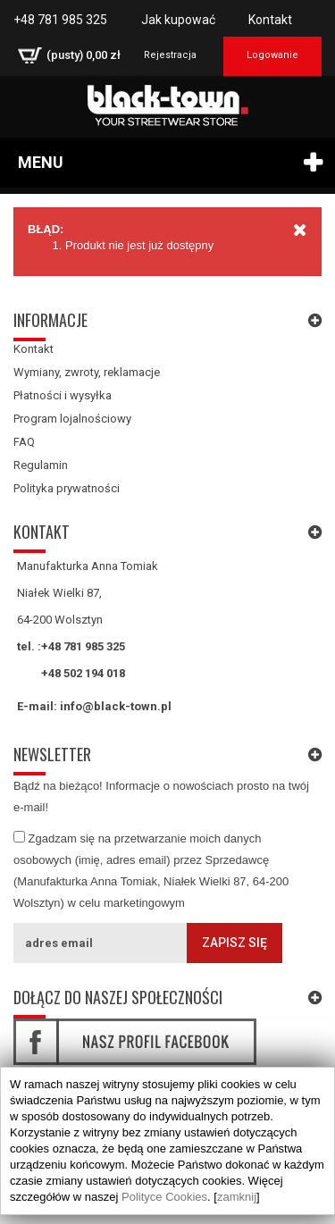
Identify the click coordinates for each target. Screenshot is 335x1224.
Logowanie (272, 55)
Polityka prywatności (66, 488)
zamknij (236, 1196)
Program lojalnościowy (72, 418)
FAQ (24, 442)
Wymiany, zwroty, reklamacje (86, 372)
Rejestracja (170, 55)
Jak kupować (178, 20)
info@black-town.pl (116, 706)
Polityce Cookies (164, 1196)
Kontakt (270, 20)
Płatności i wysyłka (62, 395)
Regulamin (40, 465)
